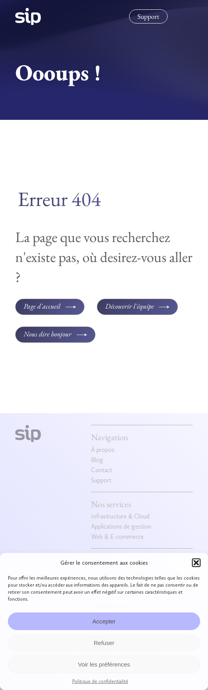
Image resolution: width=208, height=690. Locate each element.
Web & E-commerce (117, 537)
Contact (101, 470)
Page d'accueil (42, 306)
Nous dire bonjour (47, 333)
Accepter (103, 621)
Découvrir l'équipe (129, 306)
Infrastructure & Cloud (120, 516)
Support (148, 16)
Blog (97, 460)
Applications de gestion (121, 527)
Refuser (104, 642)
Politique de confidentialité (100, 681)
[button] (196, 563)
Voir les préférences (104, 664)
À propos (103, 450)
